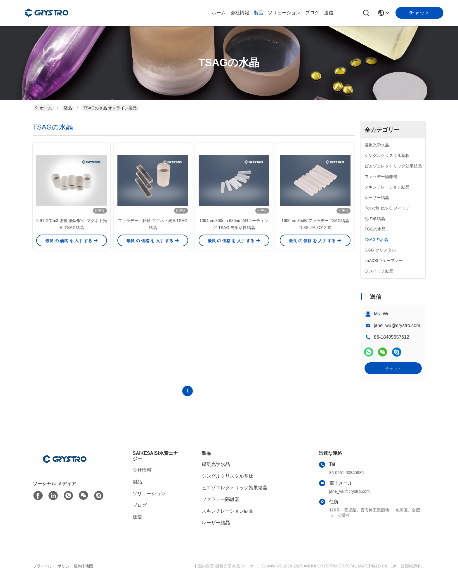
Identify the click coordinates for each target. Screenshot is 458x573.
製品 (258, 12)
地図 (89, 566)
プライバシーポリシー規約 (57, 566)
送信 (328, 12)
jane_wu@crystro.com (397, 325)
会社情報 (239, 12)
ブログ (312, 12)
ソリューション (284, 12)
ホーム (219, 12)
